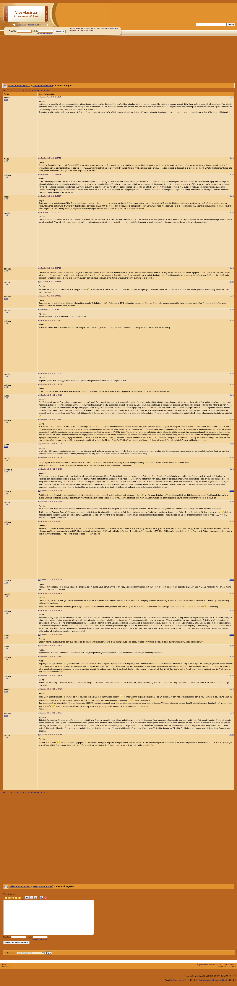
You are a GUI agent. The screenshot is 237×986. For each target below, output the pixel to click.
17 (32, 90)
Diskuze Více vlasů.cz (19, 85)
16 (29, 90)
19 (38, 90)
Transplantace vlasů (42, 85)
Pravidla (31, 24)
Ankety (37, 24)
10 (11, 90)
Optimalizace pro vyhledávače (209, 980)
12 (17, 90)
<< (4, 90)
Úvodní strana (21, 24)
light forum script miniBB (178, 980)
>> (48, 90)
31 (42, 90)
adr (39, 97)
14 (23, 90)
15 (26, 90)
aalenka (7, 175)
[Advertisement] (164, 29)
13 (20, 90)
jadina (6, 396)
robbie (7, 98)
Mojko (6, 159)
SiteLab (224, 980)
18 (35, 90)
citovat (231, 97)
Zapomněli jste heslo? (45, 33)
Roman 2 (8, 470)
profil (6, 100)
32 (44, 90)
